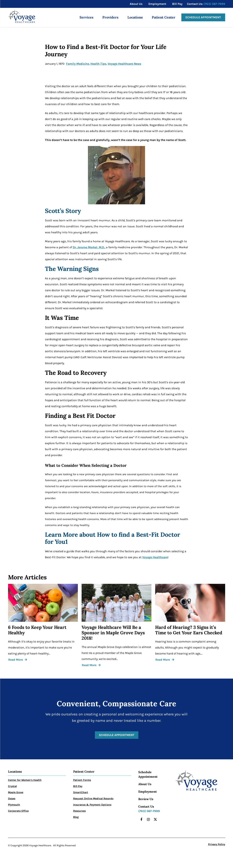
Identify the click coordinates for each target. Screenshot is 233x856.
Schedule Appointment (203, 17)
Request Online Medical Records (93, 798)
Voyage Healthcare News (124, 63)
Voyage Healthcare (155, 557)
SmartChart (80, 792)
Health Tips (98, 63)
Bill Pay (77, 786)
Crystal (12, 786)
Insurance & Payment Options (92, 804)
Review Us (145, 799)
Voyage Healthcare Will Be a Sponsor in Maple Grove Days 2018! (113, 633)
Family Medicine (77, 63)
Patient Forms (82, 780)
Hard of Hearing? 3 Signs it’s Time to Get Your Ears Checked (188, 630)
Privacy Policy (216, 844)
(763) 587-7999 (214, 4)
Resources (79, 810)
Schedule (145, 772)
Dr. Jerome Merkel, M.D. (89, 247)
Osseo (11, 798)
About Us (144, 784)
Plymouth (14, 804)
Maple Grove (15, 792)
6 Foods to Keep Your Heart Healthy (37, 630)
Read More (15, 659)
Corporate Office (18, 810)
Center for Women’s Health (25, 780)
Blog (76, 817)
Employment (147, 791)
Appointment (148, 776)
